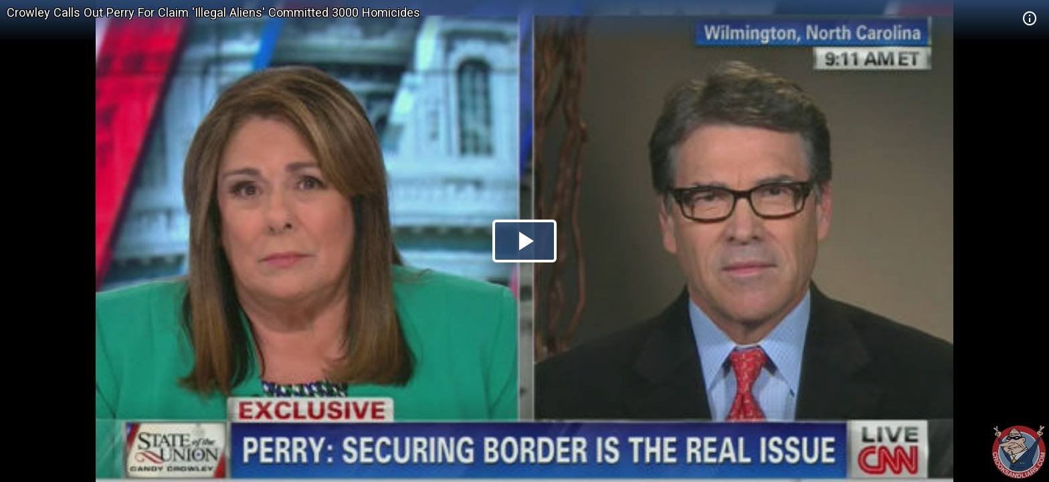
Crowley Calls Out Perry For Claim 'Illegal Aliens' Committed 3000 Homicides (213, 12)
